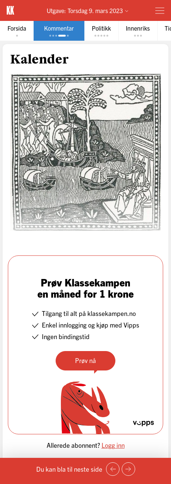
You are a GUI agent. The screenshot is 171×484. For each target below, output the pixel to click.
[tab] (17, 31)
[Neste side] (128, 469)
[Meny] (159, 10)
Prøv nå (85, 360)
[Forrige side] (112, 469)
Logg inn (113, 445)
